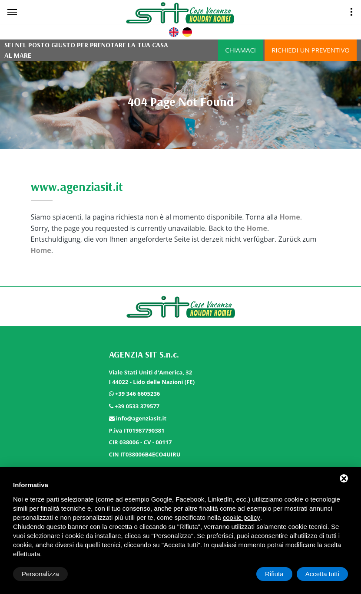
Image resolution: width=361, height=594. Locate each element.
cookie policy (241, 517)
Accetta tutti (322, 574)
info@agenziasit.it (141, 418)
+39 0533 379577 (137, 406)
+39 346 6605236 (137, 393)
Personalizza (40, 574)
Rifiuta (274, 574)
